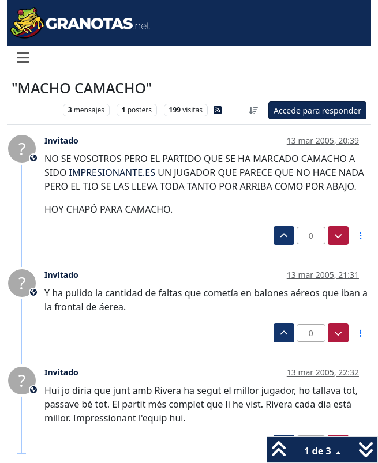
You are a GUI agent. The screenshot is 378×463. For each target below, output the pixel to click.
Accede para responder (317, 110)
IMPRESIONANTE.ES (112, 172)
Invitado (61, 140)
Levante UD (34, 110)
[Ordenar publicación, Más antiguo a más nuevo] (253, 110)
